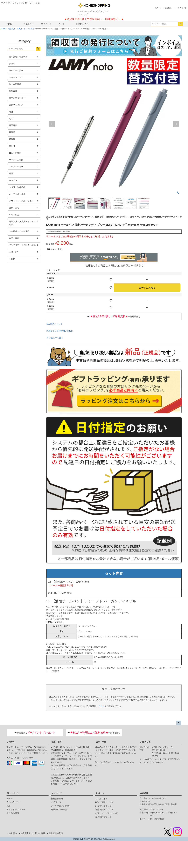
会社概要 (144, 793)
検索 (180, 24)
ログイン (157, 8)
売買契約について (103, 817)
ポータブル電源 (16, 160)
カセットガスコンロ (16, 809)
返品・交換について (104, 809)
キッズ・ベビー (16, 166)
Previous (50, 46)
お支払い (11, 742)
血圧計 (12, 146)
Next (178, 46)
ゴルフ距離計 (15, 153)
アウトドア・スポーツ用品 (21, 201)
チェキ (12, 63)
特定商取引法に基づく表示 (33, 833)
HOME (9, 24)
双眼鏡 (12, 132)
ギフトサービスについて (106, 813)
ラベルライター (16, 70)
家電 (11, 173)
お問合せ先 (145, 742)
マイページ (46, 24)
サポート (100, 793)
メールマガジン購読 (60, 806)
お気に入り (28, 24)
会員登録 (168, 8)
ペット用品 (14, 214)
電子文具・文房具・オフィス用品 (21, 29)
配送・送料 (56, 742)
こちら (101, 706)
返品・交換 (101, 742)
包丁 (11, 118)
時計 (11, 112)
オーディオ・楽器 (17, 194)
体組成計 (13, 91)
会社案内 (13, 833)
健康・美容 (14, 208)
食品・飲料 (14, 238)
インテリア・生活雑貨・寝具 (22, 245)
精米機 (12, 139)
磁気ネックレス (16, 105)
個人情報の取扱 (56, 833)
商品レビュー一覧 (59, 809)
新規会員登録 (57, 798)
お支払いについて (103, 806)
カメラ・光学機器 (17, 187)
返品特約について (54, 324)
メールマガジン (181, 8)
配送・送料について (104, 802)
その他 (12, 259)
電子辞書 (13, 125)
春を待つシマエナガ (18, 57)
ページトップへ (178, 723)
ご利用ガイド (82, 24)
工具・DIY (14, 252)
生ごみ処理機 (15, 84)
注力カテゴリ (13, 793)
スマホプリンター (17, 98)
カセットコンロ (16, 77)
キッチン (13, 180)
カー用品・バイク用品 (19, 231)
